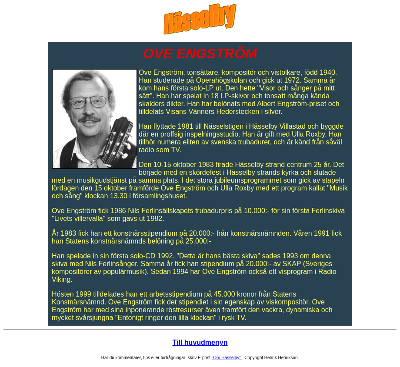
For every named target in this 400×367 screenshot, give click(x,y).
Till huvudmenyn (200, 342)
